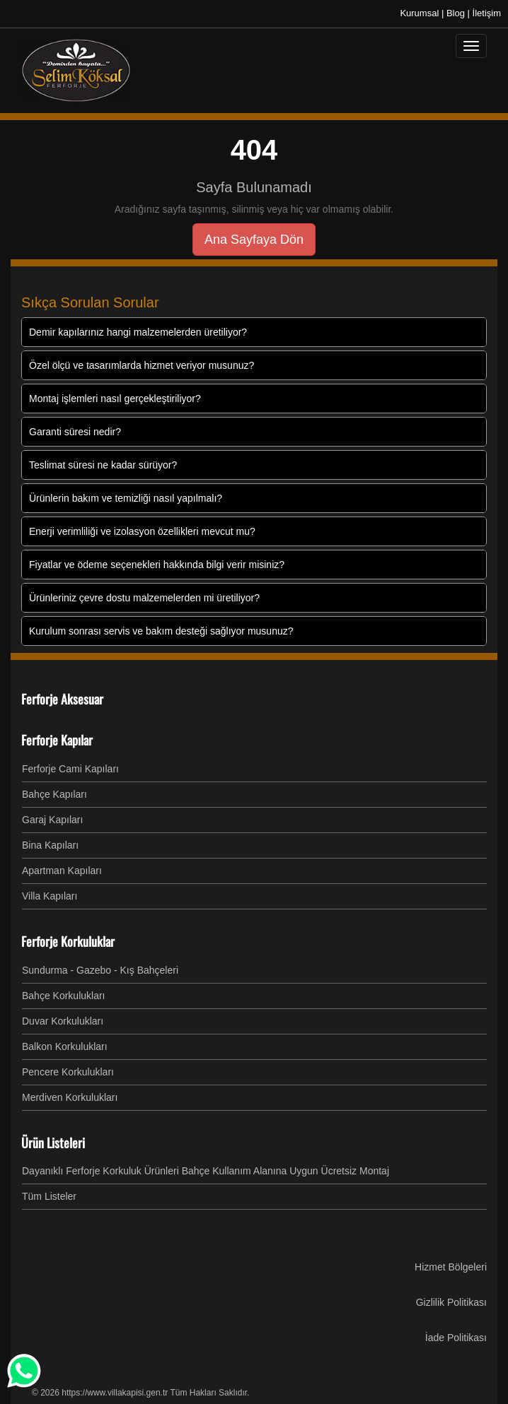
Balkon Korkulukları (65, 1046)
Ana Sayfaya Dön (254, 239)
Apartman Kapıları (62, 870)
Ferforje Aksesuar (62, 699)
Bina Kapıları (50, 845)
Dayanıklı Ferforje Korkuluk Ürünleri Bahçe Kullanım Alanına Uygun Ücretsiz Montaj (205, 1170)
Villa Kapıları (49, 896)
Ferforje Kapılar (57, 740)
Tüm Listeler (49, 1196)
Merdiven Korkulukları (69, 1097)
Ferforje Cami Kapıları (70, 768)
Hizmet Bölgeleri (451, 1267)
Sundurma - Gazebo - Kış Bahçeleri (100, 970)
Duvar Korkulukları (62, 1021)
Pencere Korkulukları (68, 1072)
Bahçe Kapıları (54, 794)
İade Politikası (456, 1337)
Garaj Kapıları (52, 819)
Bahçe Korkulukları (63, 995)
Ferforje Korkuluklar (68, 941)
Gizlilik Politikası (451, 1302)
